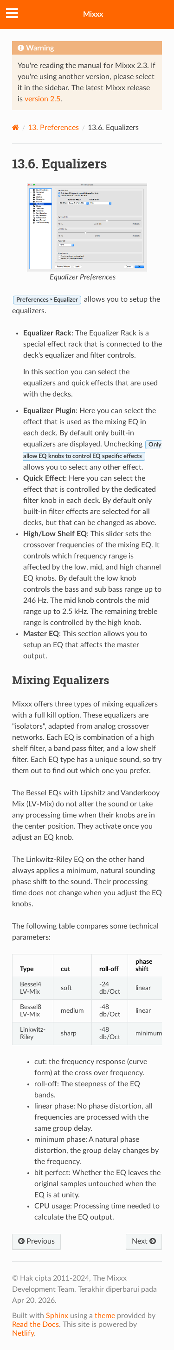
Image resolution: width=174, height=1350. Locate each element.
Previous (36, 1241)
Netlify (23, 1333)
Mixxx (93, 14)
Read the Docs (35, 1324)
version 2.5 (42, 99)
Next (144, 1241)
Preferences (53, 127)
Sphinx (57, 1315)
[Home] (15, 127)
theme (105, 1315)
